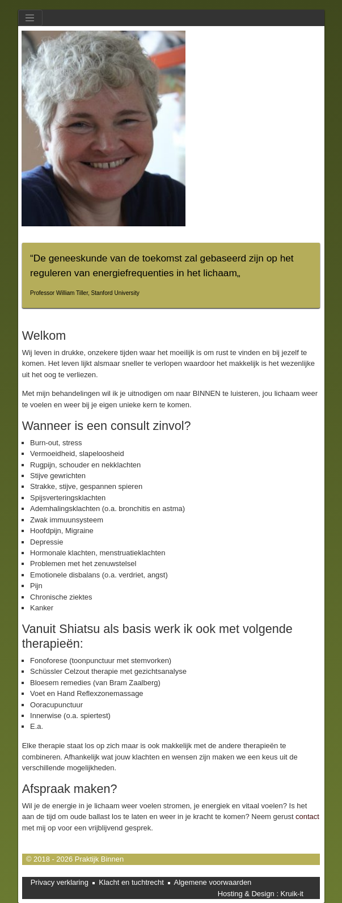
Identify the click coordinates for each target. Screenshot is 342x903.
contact (307, 816)
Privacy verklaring (59, 882)
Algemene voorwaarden (213, 882)
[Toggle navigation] (30, 18)
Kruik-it (292, 893)
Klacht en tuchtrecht (131, 882)
